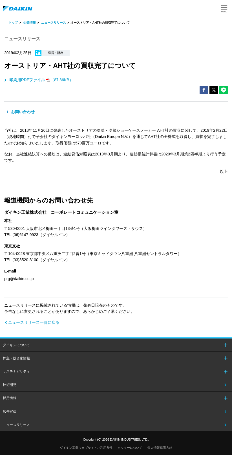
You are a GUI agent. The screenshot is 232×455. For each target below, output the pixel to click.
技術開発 (9, 385)
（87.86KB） (40, 80)
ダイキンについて (16, 345)
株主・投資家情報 (16, 358)
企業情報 (29, 22)
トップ (13, 22)
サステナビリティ (16, 371)
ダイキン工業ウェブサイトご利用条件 (86, 447)
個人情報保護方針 (159, 447)
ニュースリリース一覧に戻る (33, 322)
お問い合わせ (22, 111)
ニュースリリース (53, 22)
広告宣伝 (9, 412)
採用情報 (9, 398)
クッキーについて (130, 447)
